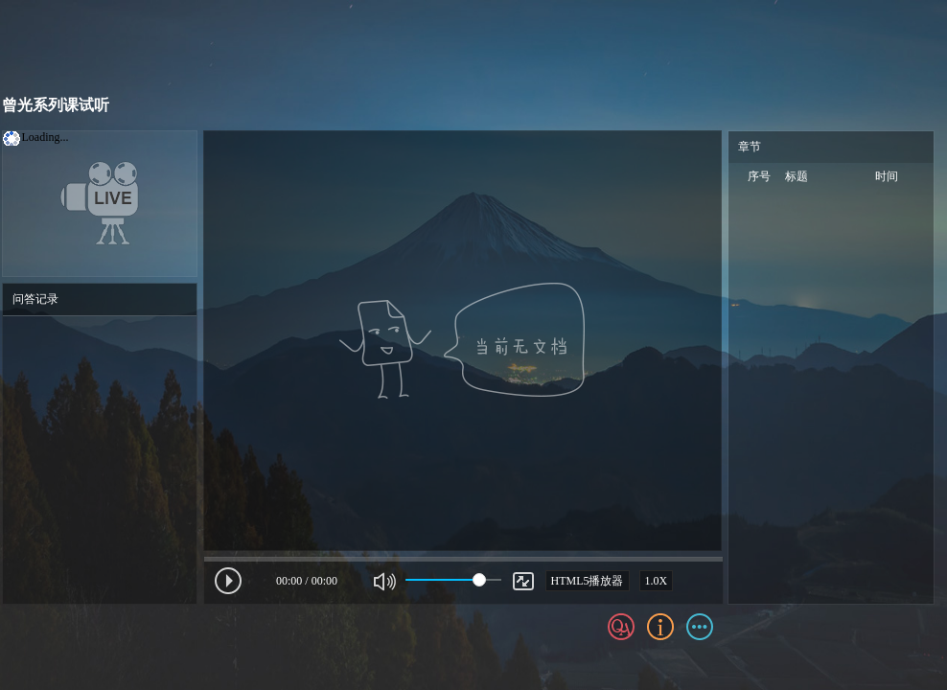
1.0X (656, 580)
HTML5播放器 (587, 580)
